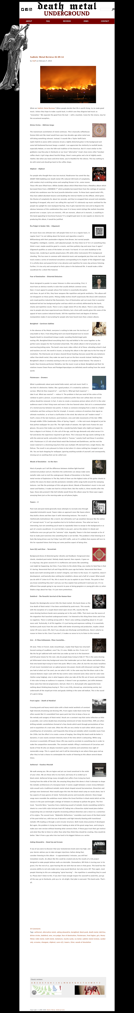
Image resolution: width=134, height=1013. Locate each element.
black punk (84, 932)
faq (48, 21)
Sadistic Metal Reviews (46, 108)
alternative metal (49, 932)
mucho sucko (69, 939)
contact (105, 21)
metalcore (59, 939)
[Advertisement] (69, 40)
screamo (37, 942)
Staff (34, 61)
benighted (75, 932)
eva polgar (57, 935)
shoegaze (44, 942)
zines (86, 21)
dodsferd (44, 935)
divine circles (35, 935)
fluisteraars (81, 935)
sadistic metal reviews (91, 939)
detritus (102, 932)
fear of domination (69, 935)
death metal (93, 932)
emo (50, 935)
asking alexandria (63, 932)
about (29, 21)
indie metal (40, 939)
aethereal (38, 932)
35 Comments (35, 929)
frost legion (91, 935)
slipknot (52, 942)
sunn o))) (59, 942)
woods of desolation (83, 942)
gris (98, 935)
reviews (67, 21)
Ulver (73, 942)
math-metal (49, 939)
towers (67, 942)
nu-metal (78, 939)
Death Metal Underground (55, 1010)
